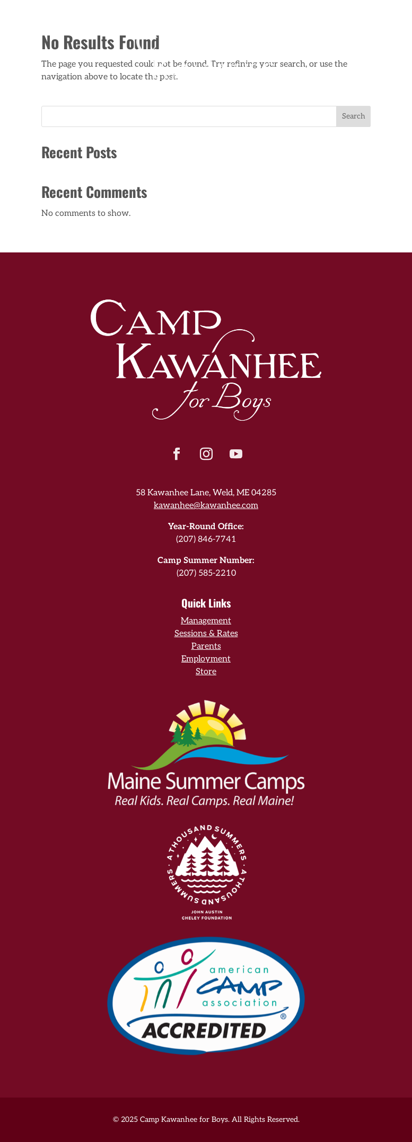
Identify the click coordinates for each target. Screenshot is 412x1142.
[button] (176, 454)
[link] (206, 41)
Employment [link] (206, 659)
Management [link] (206, 621)
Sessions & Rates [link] (206, 634)
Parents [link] (206, 646)
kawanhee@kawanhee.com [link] (206, 506)
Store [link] (206, 672)
